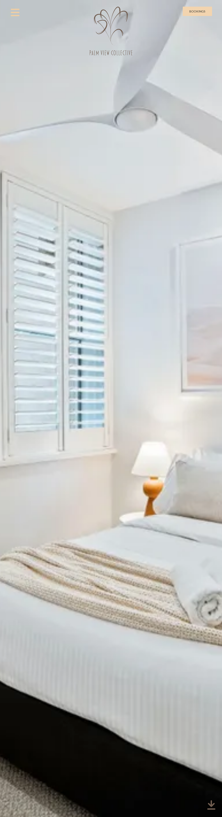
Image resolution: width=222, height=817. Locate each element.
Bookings (197, 11)
